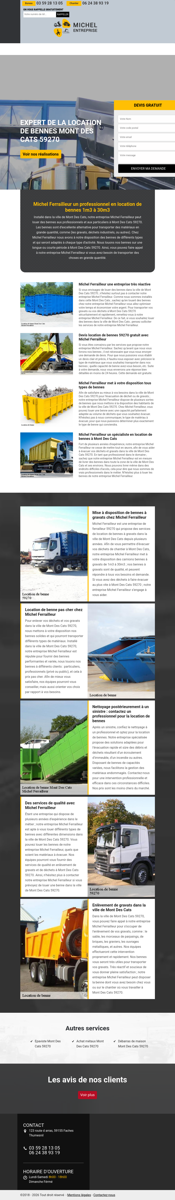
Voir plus (87, 1095)
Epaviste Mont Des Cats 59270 (48, 1043)
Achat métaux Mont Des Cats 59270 (90, 1043)
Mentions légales (79, 1195)
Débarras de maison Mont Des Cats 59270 (133, 1043)
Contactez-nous (104, 1195)
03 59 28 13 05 (42, 3)
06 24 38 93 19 (87, 3)
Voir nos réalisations (41, 154)
